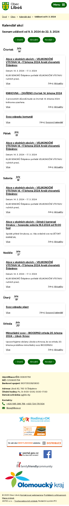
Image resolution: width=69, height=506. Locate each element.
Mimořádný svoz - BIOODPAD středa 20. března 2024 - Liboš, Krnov (34, 335)
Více (8, 83)
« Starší (19, 40)
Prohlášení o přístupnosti (55, 496)
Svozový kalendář (54, 122)
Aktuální (34, 40)
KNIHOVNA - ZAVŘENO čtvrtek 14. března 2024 (34, 93)
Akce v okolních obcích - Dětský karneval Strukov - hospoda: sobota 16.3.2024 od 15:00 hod (33, 225)
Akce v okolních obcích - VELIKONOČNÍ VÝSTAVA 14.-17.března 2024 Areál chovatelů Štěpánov (33, 62)
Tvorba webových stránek (26, 502)
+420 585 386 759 (15, 404)
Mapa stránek (8, 499)
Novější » (49, 40)
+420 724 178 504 (35, 404)
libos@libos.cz (13, 408)
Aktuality (58, 83)
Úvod (4, 17)
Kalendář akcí (25, 17)
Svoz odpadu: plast (17, 307)
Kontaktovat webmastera (31, 496)
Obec (13, 17)
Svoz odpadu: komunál (19, 117)
